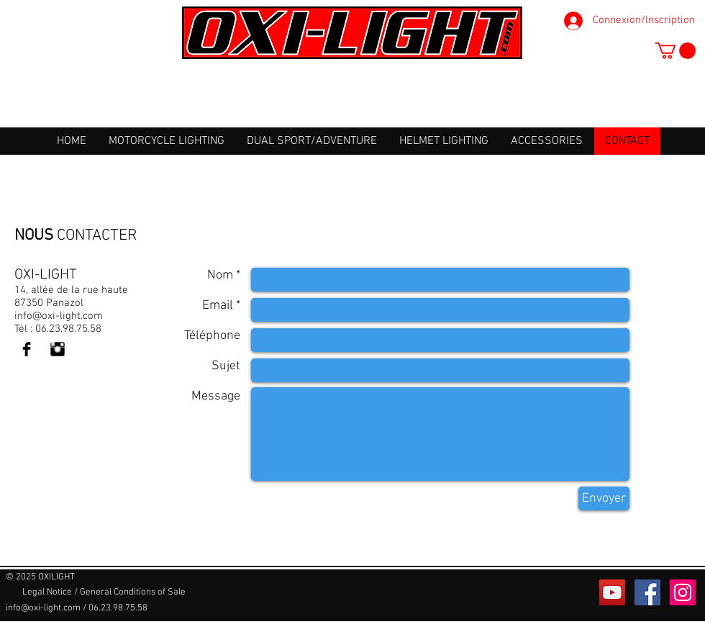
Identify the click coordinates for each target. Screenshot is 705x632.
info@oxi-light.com (58, 316)
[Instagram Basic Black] (57, 349)
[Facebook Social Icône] (647, 592)
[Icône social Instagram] (683, 592)
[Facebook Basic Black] (26, 349)
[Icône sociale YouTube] (612, 592)
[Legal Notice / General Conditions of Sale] (104, 592)
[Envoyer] (603, 498)
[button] (675, 50)
